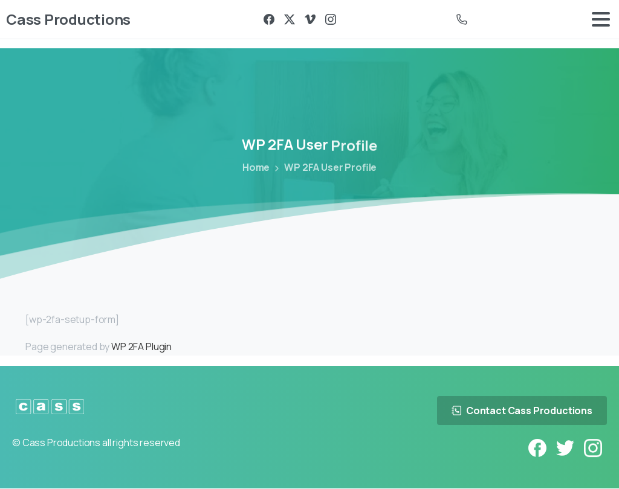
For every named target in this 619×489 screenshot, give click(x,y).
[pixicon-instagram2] (593, 449)
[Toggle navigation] (601, 19)
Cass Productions (68, 19)
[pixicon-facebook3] (537, 448)
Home (255, 167)
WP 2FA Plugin (141, 346)
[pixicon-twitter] (565, 448)
